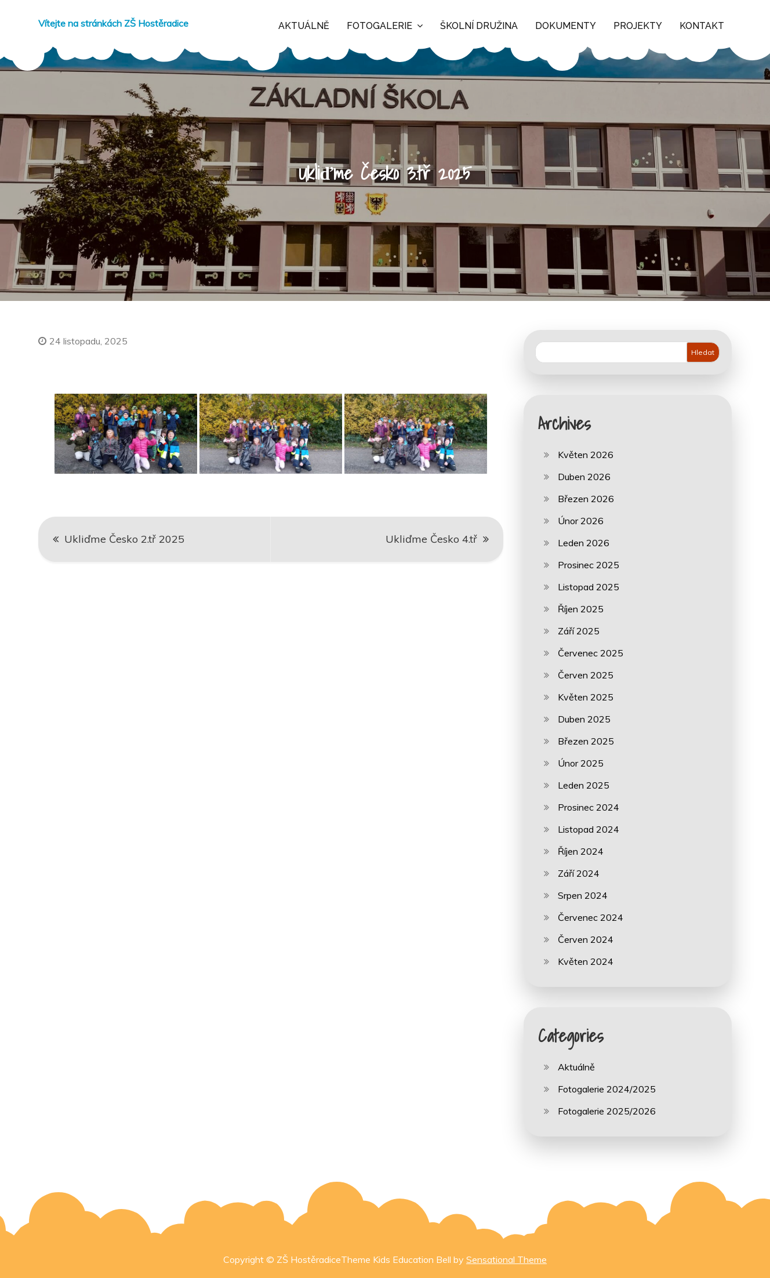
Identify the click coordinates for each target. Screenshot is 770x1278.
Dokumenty (565, 25)
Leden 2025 (583, 785)
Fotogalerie (379, 25)
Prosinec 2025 (588, 565)
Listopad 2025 (588, 587)
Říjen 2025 (581, 609)
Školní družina (479, 25)
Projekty (637, 25)
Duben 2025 (584, 719)
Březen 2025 (586, 741)
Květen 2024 (585, 961)
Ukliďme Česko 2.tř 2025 (124, 539)
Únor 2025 (581, 763)
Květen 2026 (585, 454)
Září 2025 (579, 631)
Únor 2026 (581, 521)
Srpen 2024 (583, 895)
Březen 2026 (586, 498)
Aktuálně (303, 25)
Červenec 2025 (590, 653)
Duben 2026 (584, 476)
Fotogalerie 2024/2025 (607, 1089)
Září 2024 (579, 873)
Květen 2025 (585, 697)
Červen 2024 (585, 939)
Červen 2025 (585, 675)
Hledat (702, 352)
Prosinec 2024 (588, 807)
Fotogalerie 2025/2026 (607, 1111)
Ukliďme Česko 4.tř (431, 539)
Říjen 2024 (581, 851)
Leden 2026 (583, 543)
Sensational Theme (506, 1259)
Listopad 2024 (588, 829)
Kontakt (702, 25)
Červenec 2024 (590, 917)
